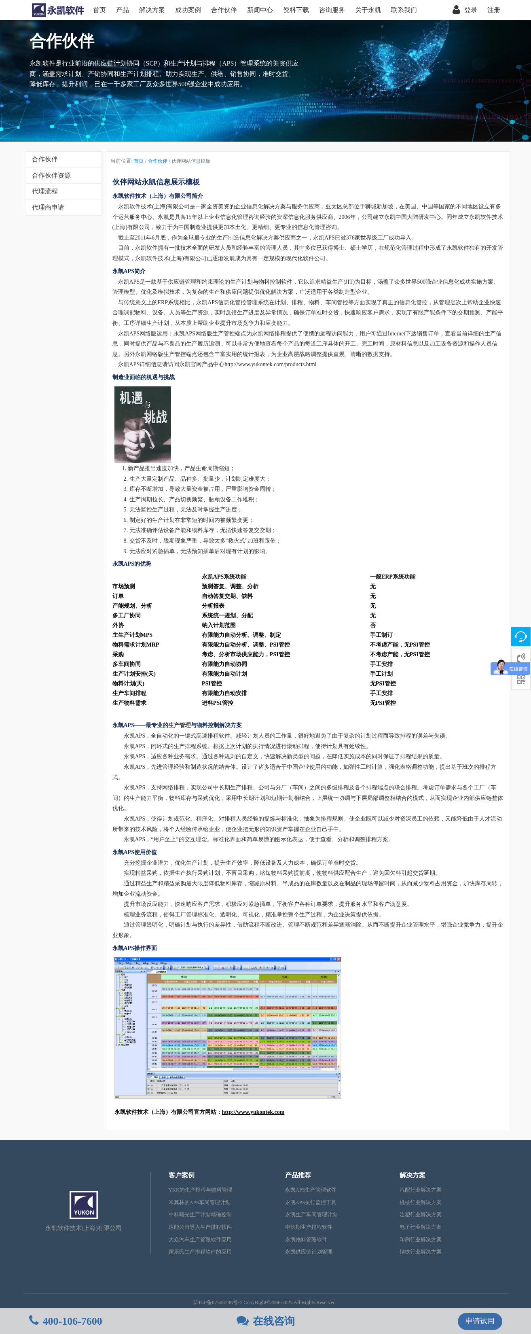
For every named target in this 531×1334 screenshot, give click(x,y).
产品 (122, 9)
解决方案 (152, 9)
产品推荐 (298, 1175)
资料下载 (296, 9)
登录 (465, 10)
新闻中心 (260, 9)
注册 (493, 9)
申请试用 (480, 1321)
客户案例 (182, 1175)
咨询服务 (332, 9)
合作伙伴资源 (51, 175)
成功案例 (188, 9)
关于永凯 (368, 9)
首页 (99, 9)
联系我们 (404, 9)
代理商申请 (48, 207)
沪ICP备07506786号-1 (217, 1302)
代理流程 (45, 191)
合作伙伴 (224, 9)
